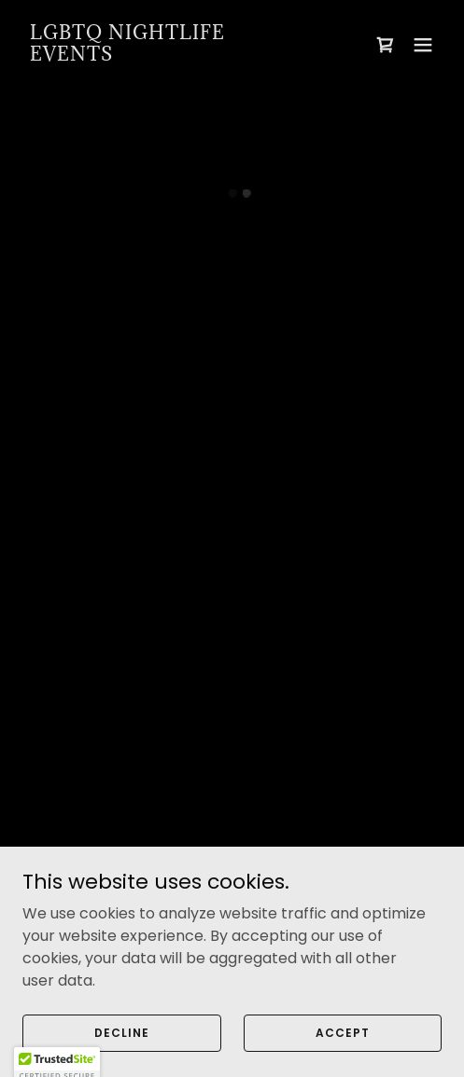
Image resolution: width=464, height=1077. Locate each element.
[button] (385, 44)
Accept (343, 1045)
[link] (169, 55)
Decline (121, 1045)
